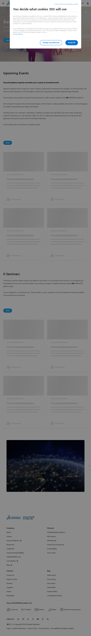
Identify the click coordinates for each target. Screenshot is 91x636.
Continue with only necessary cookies (66, 4)
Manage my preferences (51, 42)
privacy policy (18, 34)
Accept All (71, 42)
